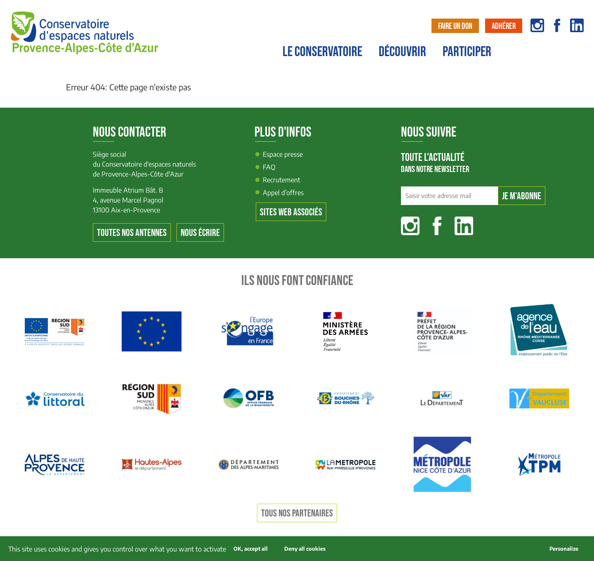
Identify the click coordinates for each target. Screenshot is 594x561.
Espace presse (283, 154)
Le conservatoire (322, 52)
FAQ (269, 167)
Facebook (437, 226)
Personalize (563, 548)
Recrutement (281, 180)
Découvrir (402, 52)
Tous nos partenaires (297, 513)
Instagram (410, 226)
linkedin (577, 25)
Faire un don (455, 26)
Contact (572, 56)
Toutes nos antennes (132, 233)
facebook (557, 25)
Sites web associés (291, 212)
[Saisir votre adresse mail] (449, 195)
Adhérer (504, 26)
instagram (537, 25)
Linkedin (464, 226)
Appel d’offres (283, 193)
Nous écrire (200, 233)
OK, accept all (250, 548)
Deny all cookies (304, 548)
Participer (467, 52)
